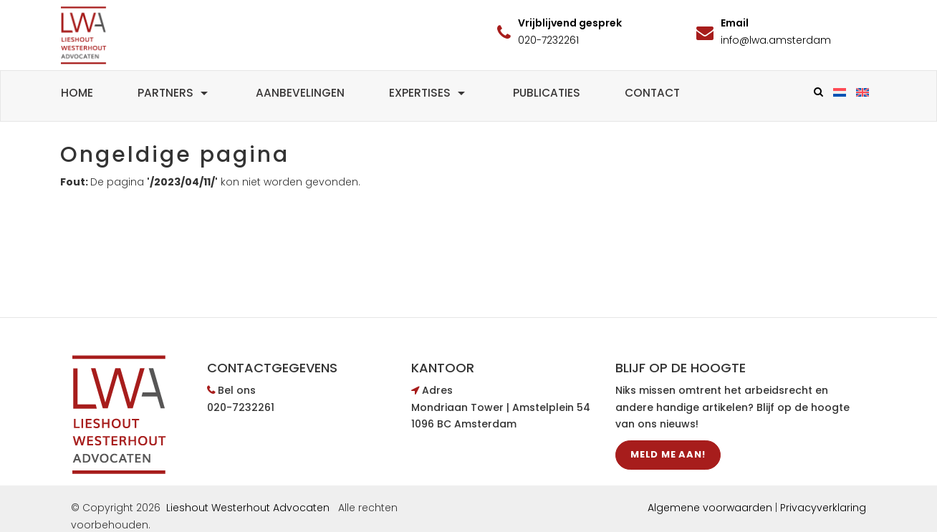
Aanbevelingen (300, 92)
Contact (652, 92)
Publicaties (546, 92)
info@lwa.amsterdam (776, 40)
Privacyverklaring (823, 507)
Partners (174, 92)
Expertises (428, 92)
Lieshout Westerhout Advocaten (248, 507)
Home (77, 92)
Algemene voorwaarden (710, 507)
